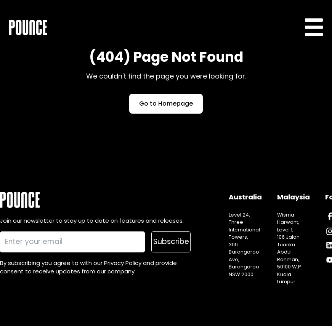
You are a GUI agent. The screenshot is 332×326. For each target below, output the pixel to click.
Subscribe (171, 241)
